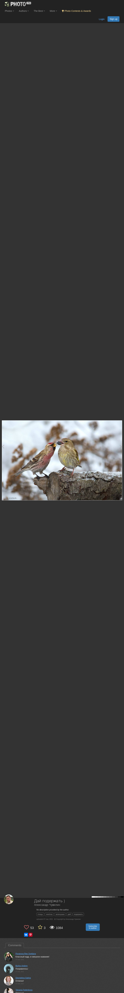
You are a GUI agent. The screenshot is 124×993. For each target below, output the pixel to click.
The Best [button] (39, 11)
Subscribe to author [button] (92, 927)
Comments (14, 945)
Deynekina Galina (23, 978)
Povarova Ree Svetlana (26, 954)
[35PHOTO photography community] (17, 4)
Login (101, 19)
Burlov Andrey (22, 966)
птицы (40, 914)
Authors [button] (24, 11)
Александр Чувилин (47, 905)
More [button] (53, 11)
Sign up (113, 19)
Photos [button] (9, 11)
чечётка (49, 914)
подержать (78, 914)
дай (69, 914)
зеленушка (60, 914)
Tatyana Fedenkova (24, 990)
